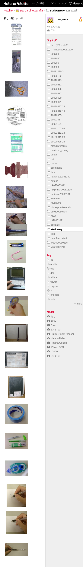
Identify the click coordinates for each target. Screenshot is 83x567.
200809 (53, 67)
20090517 (54, 93)
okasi (51, 216)
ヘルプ (62, 3)
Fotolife (8, 10)
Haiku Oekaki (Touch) (60, 334)
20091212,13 (56, 132)
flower (52, 281)
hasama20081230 (58, 176)
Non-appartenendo (59, 207)
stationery (54, 229)
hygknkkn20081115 (59, 189)
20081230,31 (56, 71)
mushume (54, 202)
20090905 (54, 115)
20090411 (54, 84)
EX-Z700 (53, 329)
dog (50, 273)
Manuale (53, 198)
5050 (51, 320)
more (78, 303)
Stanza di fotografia (29, 10)
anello (52, 264)
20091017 (54, 119)
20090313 (54, 80)
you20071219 (56, 247)
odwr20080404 (57, 211)
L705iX (52, 351)
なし (51, 316)
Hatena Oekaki (57, 342)
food (51, 172)
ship (51, 299)
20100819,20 (56, 137)
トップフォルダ (57, 45)
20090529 (54, 97)
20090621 (54, 102)
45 (50, 259)
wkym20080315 (57, 242)
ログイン (51, 3)
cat (50, 159)
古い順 (19, 18)
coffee (52, 163)
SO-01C (53, 356)
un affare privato (57, 238)
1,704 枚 (53, 26)
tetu (51, 233)
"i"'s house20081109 (60, 49)
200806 (53, 62)
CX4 (51, 30)
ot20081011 (55, 220)
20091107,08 (56, 128)
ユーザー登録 (37, 3)
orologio (53, 294)
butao (52, 154)
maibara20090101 (58, 194)
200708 (53, 54)
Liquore (53, 286)
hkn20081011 (56, 185)
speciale (53, 224)
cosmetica (54, 167)
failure (52, 277)
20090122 (54, 76)
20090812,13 (56, 111)
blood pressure (57, 146)
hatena (52, 181)
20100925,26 (56, 141)
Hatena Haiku (56, 338)
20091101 (54, 124)
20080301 (54, 58)
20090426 (54, 89)
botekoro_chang (57, 150)
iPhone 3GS (55, 347)
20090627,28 (56, 106)
